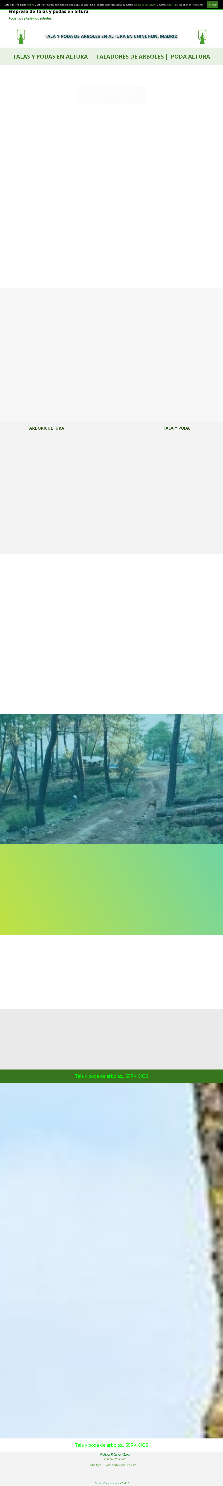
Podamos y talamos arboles (29, 18)
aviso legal (172, 4)
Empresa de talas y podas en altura (48, 11)
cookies (31, 4)
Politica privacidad (115, 1465)
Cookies (131, 1465)
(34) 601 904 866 (114, 1459)
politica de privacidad (144, 4)
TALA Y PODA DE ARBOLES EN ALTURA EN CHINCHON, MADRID (111, 36)
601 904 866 (111, 104)
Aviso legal (95, 1465)
